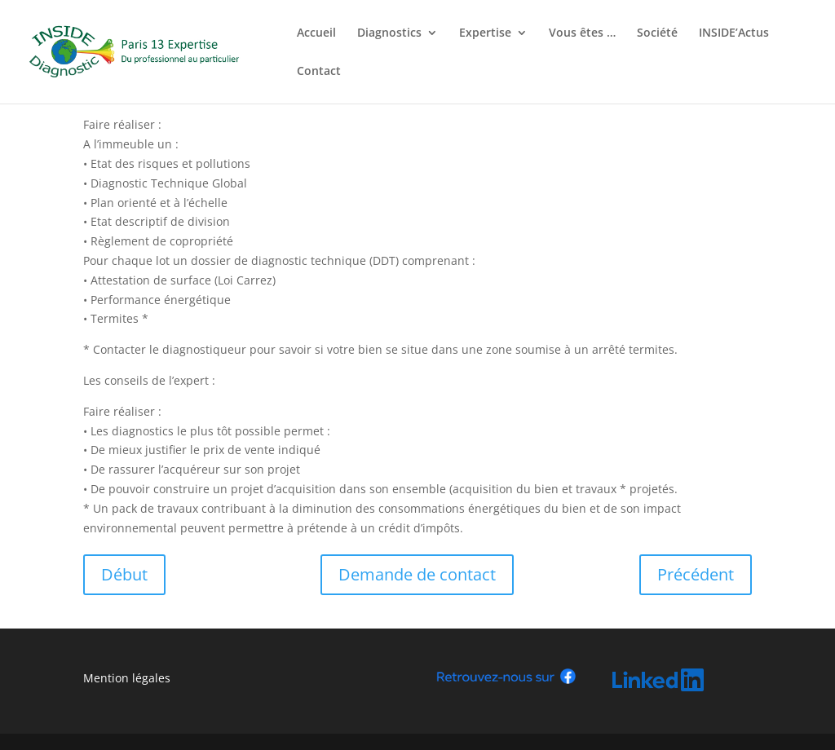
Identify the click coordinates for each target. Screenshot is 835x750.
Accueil (316, 33)
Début (124, 574)
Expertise (485, 33)
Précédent (695, 574)
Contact (319, 71)
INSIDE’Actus (734, 33)
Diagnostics (389, 33)
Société (657, 33)
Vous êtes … (582, 33)
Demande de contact (417, 574)
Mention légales (126, 678)
